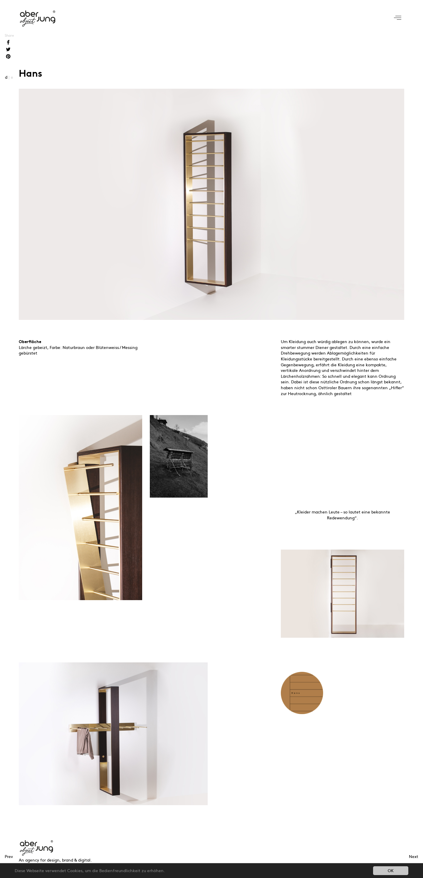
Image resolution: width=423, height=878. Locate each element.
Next (413, 856)
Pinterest (8, 57)
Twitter (8, 49)
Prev (9, 856)
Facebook (8, 42)
